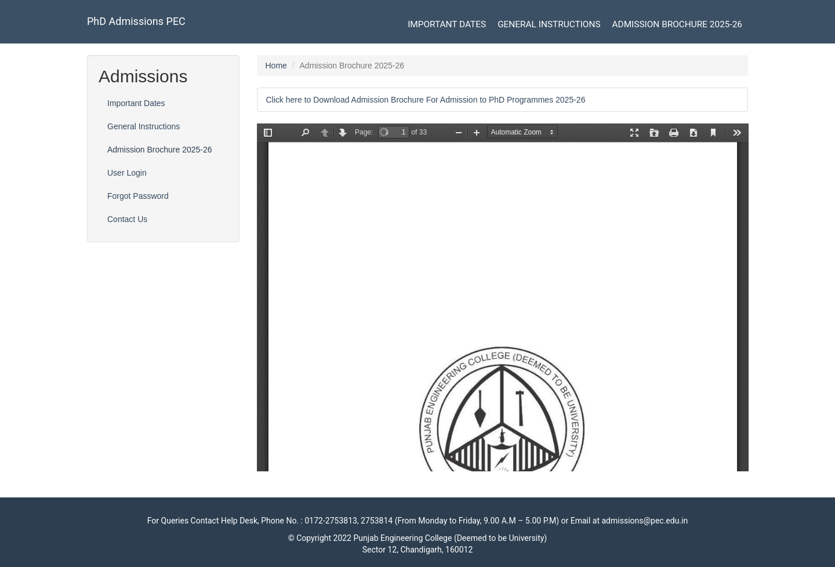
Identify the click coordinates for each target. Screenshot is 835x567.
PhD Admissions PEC (136, 21)
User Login (127, 172)
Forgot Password (138, 196)
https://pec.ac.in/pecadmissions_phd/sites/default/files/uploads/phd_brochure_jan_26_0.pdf (503, 297)
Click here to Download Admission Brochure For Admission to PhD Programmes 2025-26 (426, 99)
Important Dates (447, 24)
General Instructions (549, 24)
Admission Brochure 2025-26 (677, 24)
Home (276, 65)
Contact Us (127, 219)
